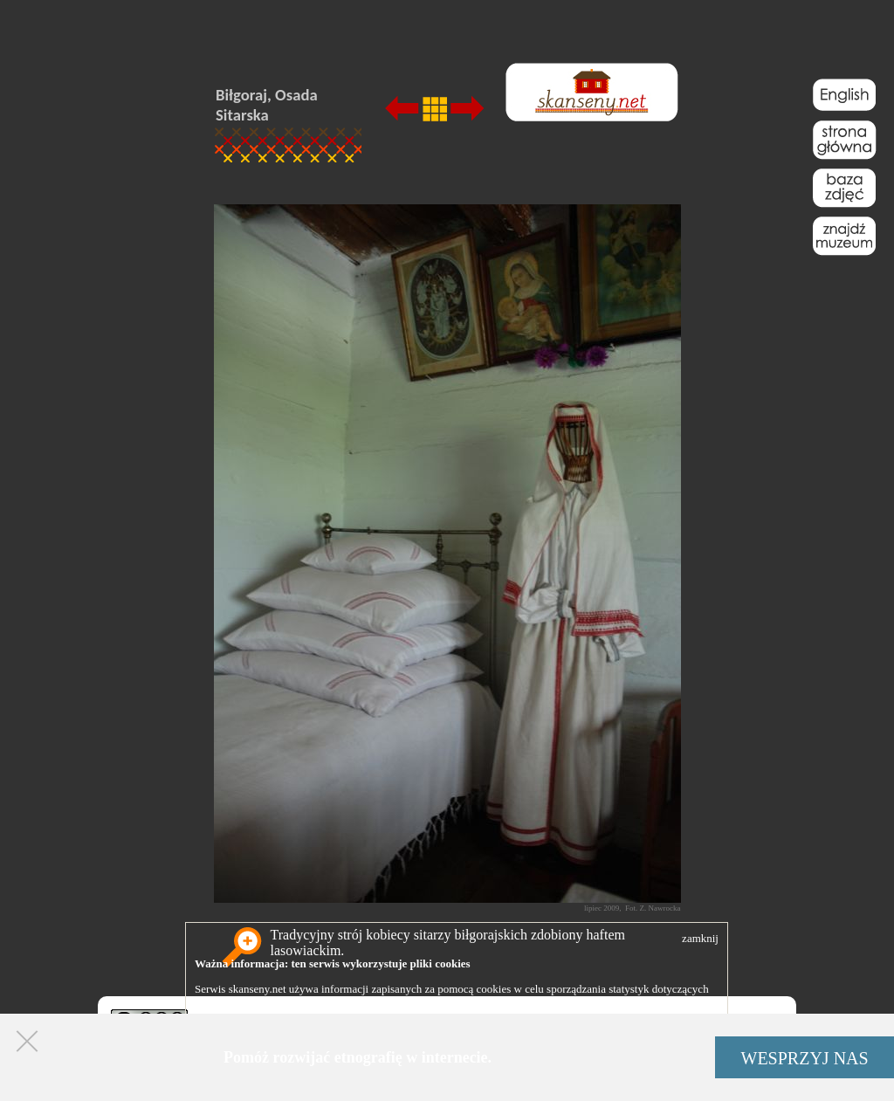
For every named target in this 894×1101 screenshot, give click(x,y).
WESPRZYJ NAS (805, 1058)
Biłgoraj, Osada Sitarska (267, 105)
